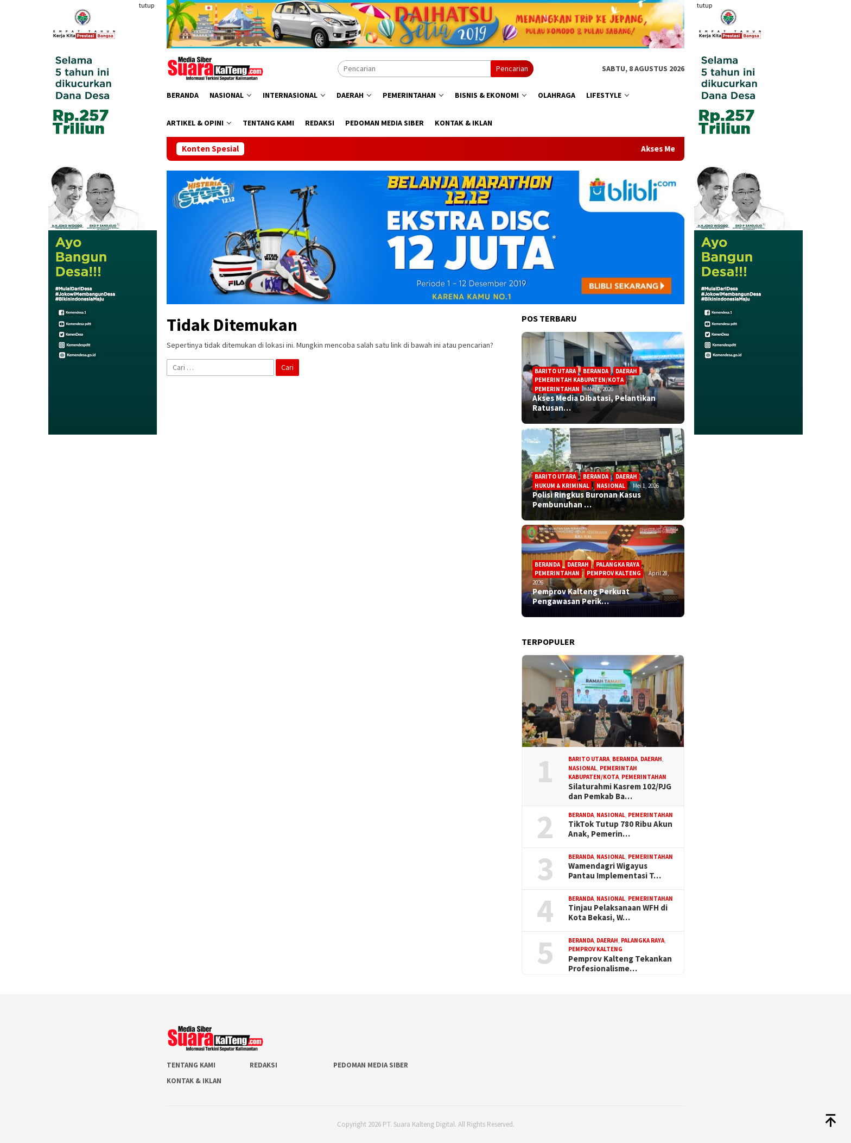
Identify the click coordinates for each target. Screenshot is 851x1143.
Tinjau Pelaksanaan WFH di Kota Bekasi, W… (618, 912)
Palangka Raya (617, 564)
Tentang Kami (191, 1065)
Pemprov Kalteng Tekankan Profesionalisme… (620, 964)
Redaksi (263, 1065)
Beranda (595, 371)
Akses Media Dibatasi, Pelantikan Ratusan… (594, 403)
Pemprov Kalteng (614, 573)
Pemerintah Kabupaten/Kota (579, 380)
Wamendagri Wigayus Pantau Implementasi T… (614, 871)
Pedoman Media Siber (370, 1065)
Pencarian (512, 68)
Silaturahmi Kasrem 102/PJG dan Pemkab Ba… (619, 791)
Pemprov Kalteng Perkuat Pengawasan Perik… (581, 596)
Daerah (626, 371)
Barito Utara (555, 371)
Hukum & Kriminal (562, 485)
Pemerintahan (557, 389)
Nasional (610, 485)
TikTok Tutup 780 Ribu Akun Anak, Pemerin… (620, 829)
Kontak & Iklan (194, 1080)
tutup (146, 5)
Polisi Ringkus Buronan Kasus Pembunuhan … (586, 500)
